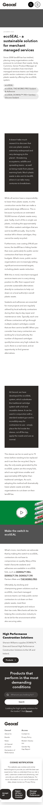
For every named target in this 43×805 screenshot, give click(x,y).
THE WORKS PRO (29, 579)
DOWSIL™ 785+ (23, 572)
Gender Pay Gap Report (26, 748)
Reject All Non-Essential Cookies (19, 794)
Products (11, 660)
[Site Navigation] (37, 4)
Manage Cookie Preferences (35, 793)
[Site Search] (31, 4)
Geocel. (29, 711)
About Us (8, 734)
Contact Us (25, 734)
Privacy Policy (30, 782)
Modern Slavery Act (27, 742)
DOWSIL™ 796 (11, 575)
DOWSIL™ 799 (26, 575)
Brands (7, 737)
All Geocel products (8, 745)
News (7, 741)
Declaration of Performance (10, 751)
